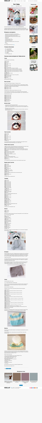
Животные (7, 394)
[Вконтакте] (37, 413)
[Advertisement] (16, 85)
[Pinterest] (34, 413)
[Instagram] (30, 413)
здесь (14, 44)
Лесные (10, 394)
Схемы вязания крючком (7, 1)
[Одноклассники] (35, 413)
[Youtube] (31, 413)
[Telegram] (32, 413)
